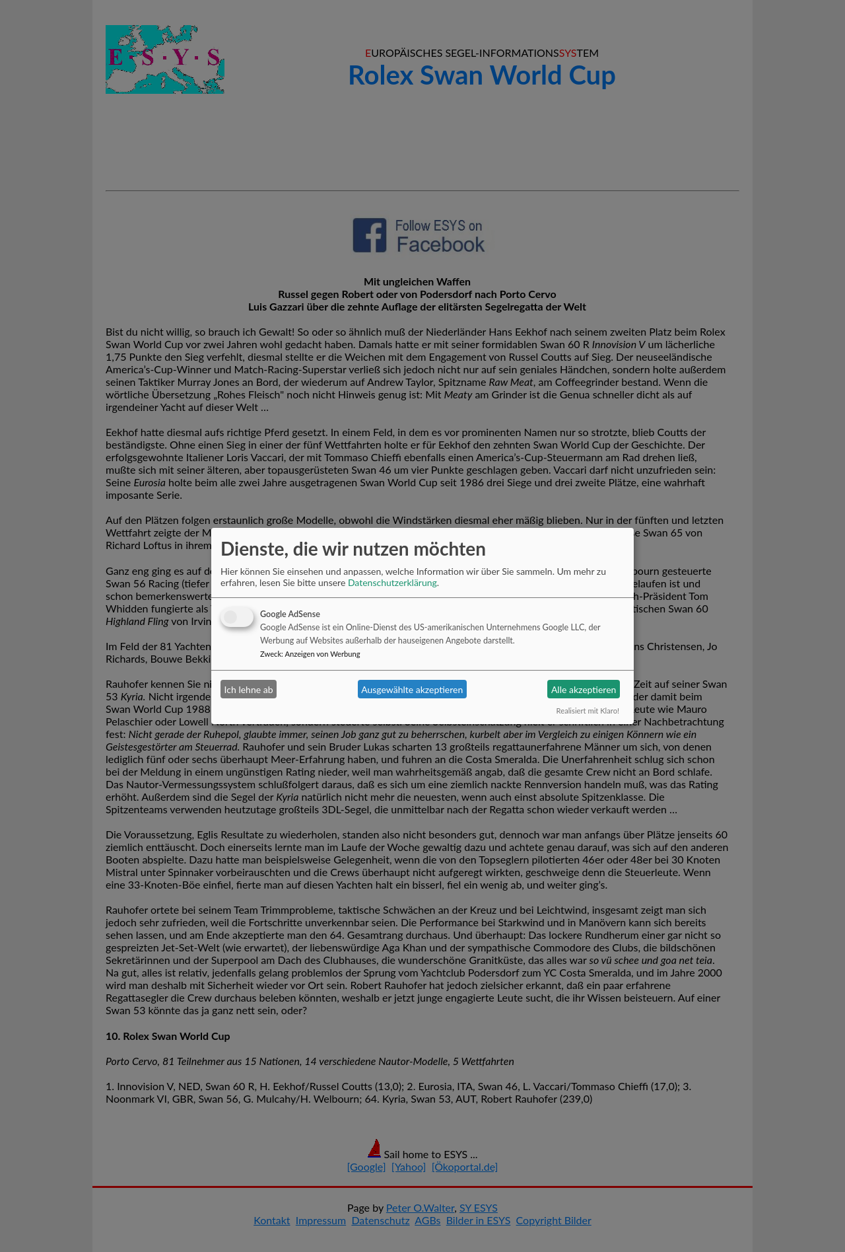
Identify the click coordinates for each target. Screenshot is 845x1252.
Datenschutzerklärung (392, 582)
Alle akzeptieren (583, 689)
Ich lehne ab (248, 689)
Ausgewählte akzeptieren (412, 689)
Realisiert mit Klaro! (588, 710)
